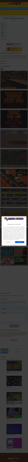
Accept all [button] (19, 242)
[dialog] (14, 231)
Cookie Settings (11, 239)
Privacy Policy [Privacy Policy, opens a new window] (16, 239)
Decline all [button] (8, 242)
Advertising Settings (9, 238)
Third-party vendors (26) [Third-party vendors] (13, 232)
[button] (14, 244)
